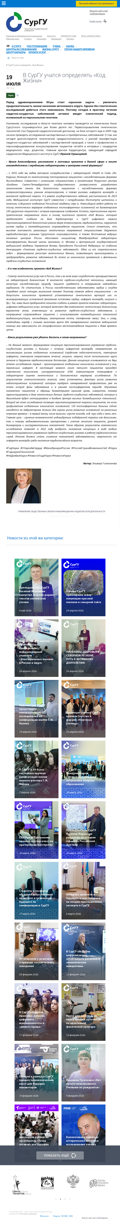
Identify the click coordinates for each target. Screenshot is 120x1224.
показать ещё (56, 1155)
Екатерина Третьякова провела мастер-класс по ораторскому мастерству (36, 841)
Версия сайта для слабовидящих (95, 1218)
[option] (24, 1185)
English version (96, 21)
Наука (10, 95)
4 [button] (69, 1199)
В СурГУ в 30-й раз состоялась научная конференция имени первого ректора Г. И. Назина (33, 777)
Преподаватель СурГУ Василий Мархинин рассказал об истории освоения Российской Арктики (81, 837)
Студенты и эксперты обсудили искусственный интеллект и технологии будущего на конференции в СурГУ (36, 898)
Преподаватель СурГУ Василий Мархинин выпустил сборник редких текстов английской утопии (36, 595)
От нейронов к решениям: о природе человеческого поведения (36, 963)
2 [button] (60, 1199)
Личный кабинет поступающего (96, 3)
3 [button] (65, 1199)
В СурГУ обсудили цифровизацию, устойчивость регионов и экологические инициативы (83, 959)
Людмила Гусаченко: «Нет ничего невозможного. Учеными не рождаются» (83, 1084)
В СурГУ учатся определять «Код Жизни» (25, 65)
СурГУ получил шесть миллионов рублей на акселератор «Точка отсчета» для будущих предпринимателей (34, 1141)
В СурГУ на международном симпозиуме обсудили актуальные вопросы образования (81, 777)
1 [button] (55, 1199)
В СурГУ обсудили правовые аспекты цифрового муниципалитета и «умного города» (32, 1019)
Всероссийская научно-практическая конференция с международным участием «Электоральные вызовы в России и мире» (36, 652)
